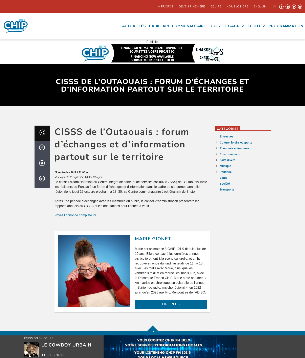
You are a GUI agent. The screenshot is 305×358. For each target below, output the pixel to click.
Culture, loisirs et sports (236, 142)
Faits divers (227, 160)
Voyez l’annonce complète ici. (76, 215)
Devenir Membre (192, 6)
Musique (225, 166)
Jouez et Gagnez (226, 26)
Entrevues (226, 136)
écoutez (256, 26)
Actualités (134, 26)
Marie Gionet (153, 239)
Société (225, 183)
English (260, 6)
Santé (223, 177)
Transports (227, 189)
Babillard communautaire (177, 26)
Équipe (216, 6)
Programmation (286, 26)
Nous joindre (237, 6)
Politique (226, 172)
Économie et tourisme (234, 148)
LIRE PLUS (171, 304)
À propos (165, 6)
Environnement (230, 154)
